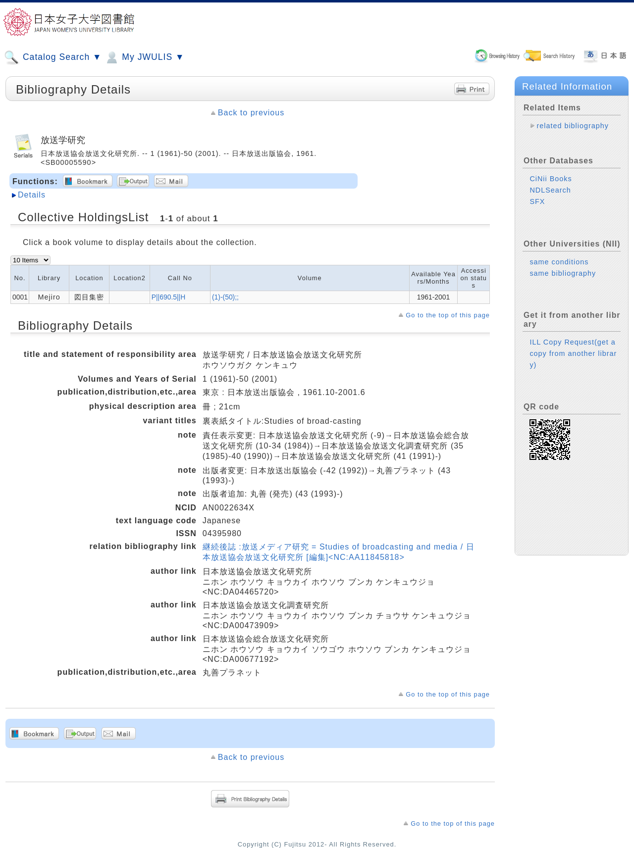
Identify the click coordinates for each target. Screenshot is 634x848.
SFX (537, 201)
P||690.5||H (169, 297)
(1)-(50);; (225, 297)
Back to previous (251, 112)
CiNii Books (550, 179)
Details (32, 195)
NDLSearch (550, 190)
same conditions (558, 262)
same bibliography (562, 273)
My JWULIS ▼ (144, 57)
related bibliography (572, 126)
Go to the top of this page (448, 315)
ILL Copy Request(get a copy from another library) (573, 353)
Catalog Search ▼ (53, 57)
